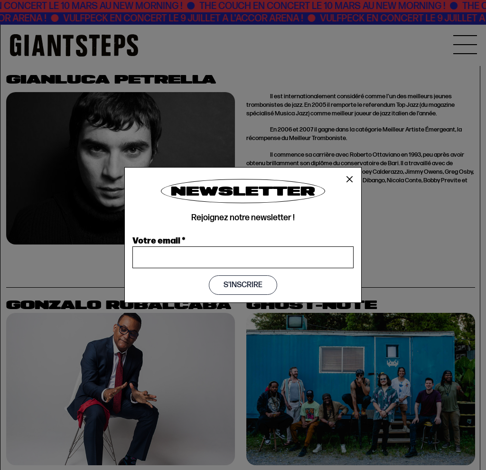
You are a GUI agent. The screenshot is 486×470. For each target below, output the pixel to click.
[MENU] (465, 44)
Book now (215, 248)
